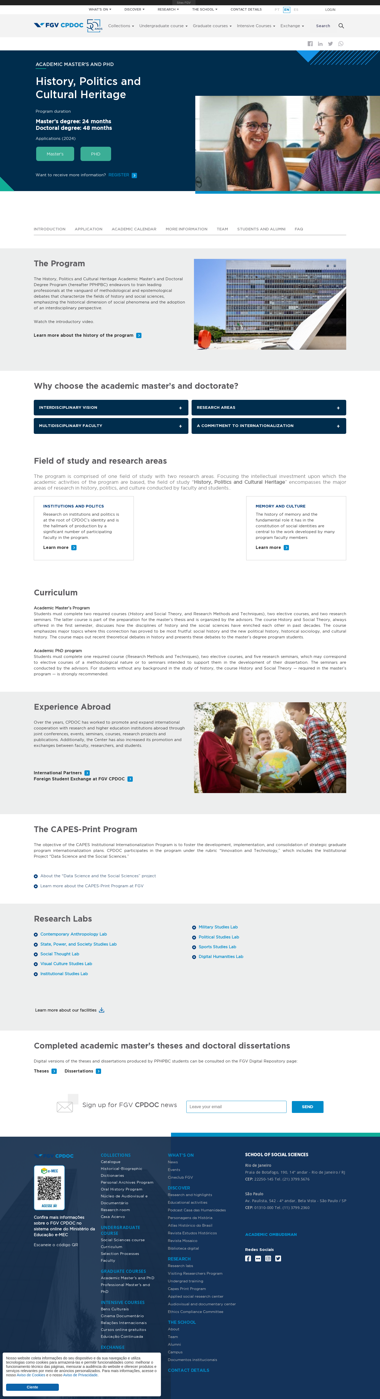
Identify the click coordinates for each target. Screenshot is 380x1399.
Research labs (180, 1265)
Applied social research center (196, 1296)
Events (174, 1169)
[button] (270, 303)
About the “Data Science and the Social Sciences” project (98, 876)
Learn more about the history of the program (84, 335)
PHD (96, 153)
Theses (41, 1071)
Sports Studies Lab (217, 946)
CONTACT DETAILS (246, 9)
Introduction (50, 229)
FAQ (305, 229)
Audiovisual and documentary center (202, 1303)
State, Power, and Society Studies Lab (78, 943)
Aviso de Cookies (31, 1375)
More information (189, 229)
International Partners (58, 773)
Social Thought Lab (59, 953)
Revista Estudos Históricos (192, 1232)
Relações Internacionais (124, 1322)
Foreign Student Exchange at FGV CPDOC (79, 779)
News (173, 1161)
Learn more (56, 548)
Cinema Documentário (122, 1315)
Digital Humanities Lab (221, 956)
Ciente (32, 1387)
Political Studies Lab (219, 936)
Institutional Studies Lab (64, 973)
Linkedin (320, 44)
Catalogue (111, 1161)
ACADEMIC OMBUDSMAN (271, 1234)
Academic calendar (136, 229)
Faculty (108, 1260)
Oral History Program (121, 1189)
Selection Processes (120, 1253)
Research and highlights (190, 1194)
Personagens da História (190, 1217)
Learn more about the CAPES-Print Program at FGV (92, 885)
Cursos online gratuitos (123, 1329)
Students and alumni (266, 229)
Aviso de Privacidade (80, 1375)
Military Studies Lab (218, 926)
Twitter (330, 44)
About (173, 1328)
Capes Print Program (187, 1288)
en (286, 9)
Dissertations (79, 1071)
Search (323, 26)
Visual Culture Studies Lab (66, 963)
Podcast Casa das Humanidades (197, 1209)
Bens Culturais (115, 1308)
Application (89, 229)
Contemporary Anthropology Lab (73, 934)
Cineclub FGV (180, 1177)
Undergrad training (185, 1280)
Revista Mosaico (182, 1240)
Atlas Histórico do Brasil (190, 1225)
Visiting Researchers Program (195, 1273)
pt (277, 9)
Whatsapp (341, 43)
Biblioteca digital (183, 1248)
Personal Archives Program (127, 1182)
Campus (175, 1351)
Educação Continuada (122, 1336)
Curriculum (111, 1246)
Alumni (174, 1344)
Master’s (55, 153)
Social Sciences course (123, 1239)
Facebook (310, 43)
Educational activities (187, 1202)
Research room (115, 1209)
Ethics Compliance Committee (195, 1311)
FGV (184, 2)
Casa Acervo (113, 1216)
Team (226, 229)
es (296, 9)
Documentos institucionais (192, 1359)
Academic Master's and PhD (128, 1277)
